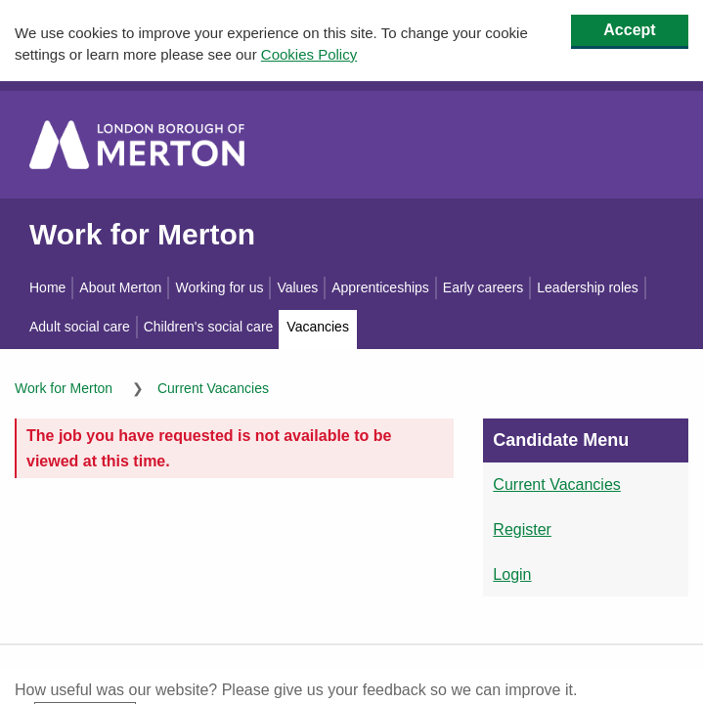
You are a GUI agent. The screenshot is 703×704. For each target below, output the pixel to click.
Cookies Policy (309, 54)
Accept (629, 30)
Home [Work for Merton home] (47, 287)
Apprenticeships (380, 287)
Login (512, 573)
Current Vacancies (213, 388)
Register (522, 529)
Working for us (219, 287)
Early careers (483, 287)
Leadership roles (587, 287)
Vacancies (317, 326)
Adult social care (79, 326)
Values (297, 287)
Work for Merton (142, 233)
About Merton (120, 287)
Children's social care (209, 326)
